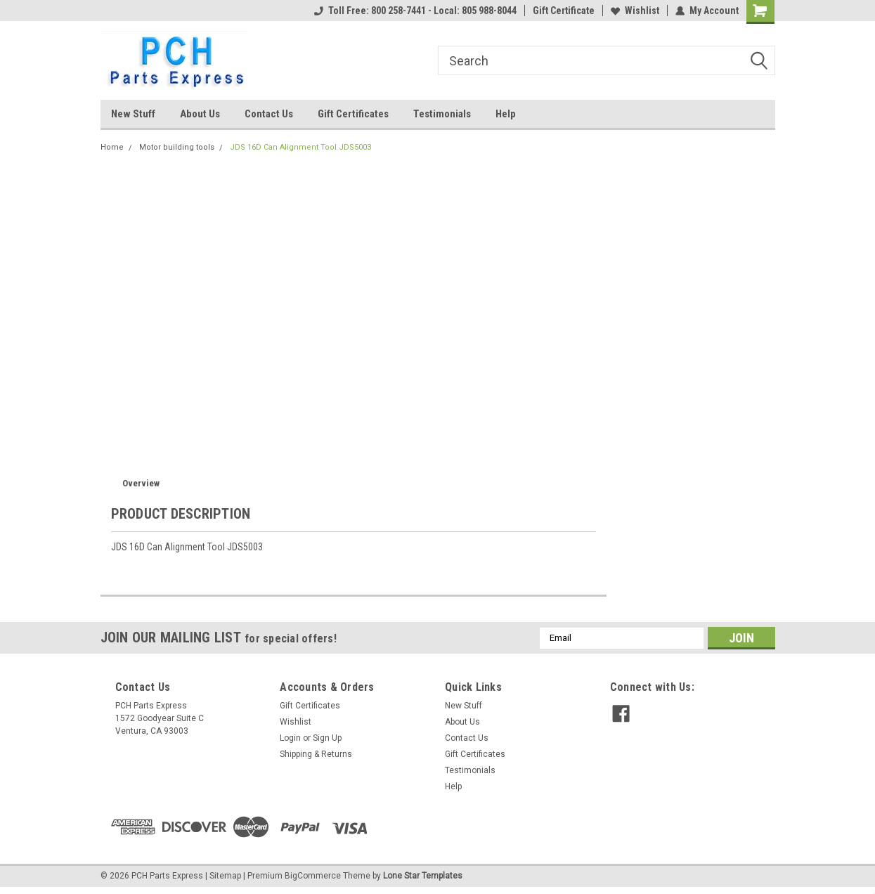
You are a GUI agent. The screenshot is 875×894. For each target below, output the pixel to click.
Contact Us (269, 114)
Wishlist (635, 10)
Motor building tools (176, 147)
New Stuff (133, 114)
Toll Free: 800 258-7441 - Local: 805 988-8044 (415, 10)
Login (290, 738)
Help (505, 114)
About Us (200, 114)
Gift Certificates (353, 114)
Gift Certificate (564, 10)
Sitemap (225, 876)
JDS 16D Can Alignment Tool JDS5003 (300, 147)
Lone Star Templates (422, 876)
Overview (141, 483)
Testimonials (442, 114)
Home (112, 147)
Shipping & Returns (316, 754)
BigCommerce (313, 876)
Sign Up (327, 738)
